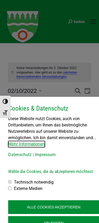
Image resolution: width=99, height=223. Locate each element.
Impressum (45, 154)
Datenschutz (20, 154)
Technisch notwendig (34, 182)
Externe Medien (28, 188)
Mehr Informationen (26, 144)
